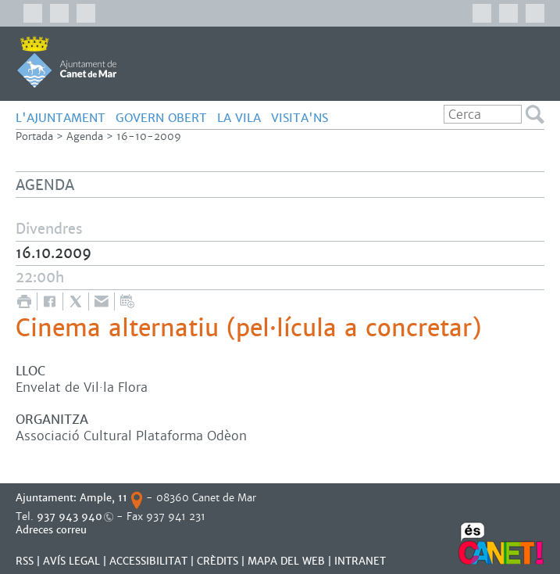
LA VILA (239, 117)
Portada (34, 136)
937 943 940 (69, 516)
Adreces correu (53, 529)
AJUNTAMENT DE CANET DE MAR (67, 61)
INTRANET (360, 561)
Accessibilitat (148, 561)
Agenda (84, 136)
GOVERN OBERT (161, 117)
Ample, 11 (103, 497)
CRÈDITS (217, 561)
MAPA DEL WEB (286, 561)
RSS (25, 561)
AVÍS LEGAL (71, 561)
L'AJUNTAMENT (60, 117)
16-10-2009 (148, 136)
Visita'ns (299, 117)
